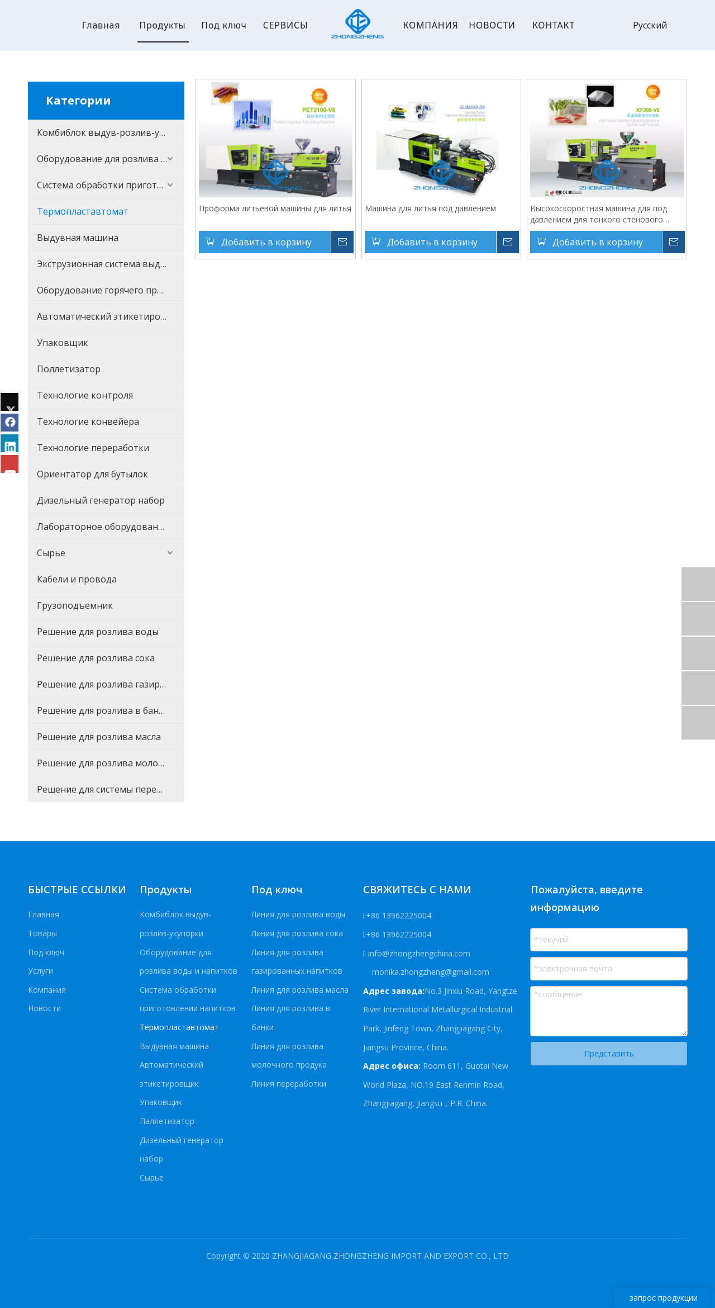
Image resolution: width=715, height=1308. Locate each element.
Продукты (162, 25)
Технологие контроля (85, 395)
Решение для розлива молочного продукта (110, 763)
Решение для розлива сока (96, 658)
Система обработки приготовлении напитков (110, 185)
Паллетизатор (167, 1121)
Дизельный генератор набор (101, 500)
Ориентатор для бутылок (92, 474)
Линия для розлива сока (297, 933)
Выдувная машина (77, 237)
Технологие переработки (93, 448)
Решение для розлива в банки (103, 710)
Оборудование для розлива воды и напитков (110, 159)
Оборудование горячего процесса (110, 290)
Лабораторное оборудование (103, 526)
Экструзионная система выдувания (110, 264)
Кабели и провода (77, 579)
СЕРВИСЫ (285, 25)
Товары (42, 933)
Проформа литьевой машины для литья (275, 208)
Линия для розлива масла (300, 989)
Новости (44, 1008)
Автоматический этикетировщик (110, 316)
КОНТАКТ (553, 25)
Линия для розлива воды (298, 914)
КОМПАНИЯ (431, 25)
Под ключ (223, 25)
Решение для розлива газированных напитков (110, 684)
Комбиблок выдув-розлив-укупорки (110, 132)
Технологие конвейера (88, 421)
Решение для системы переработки (110, 789)
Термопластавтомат (82, 211)
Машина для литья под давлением (430, 208)
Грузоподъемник (75, 605)
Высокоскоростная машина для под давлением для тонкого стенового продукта (598, 214)
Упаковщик (62, 343)
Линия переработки (288, 1083)
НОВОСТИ (492, 25)
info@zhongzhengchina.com (419, 953)
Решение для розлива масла (99, 737)
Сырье (51, 553)
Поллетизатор (69, 369)
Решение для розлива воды (98, 631)
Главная (101, 25)
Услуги (40, 970)
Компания (47, 989)
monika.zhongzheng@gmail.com (429, 971)
